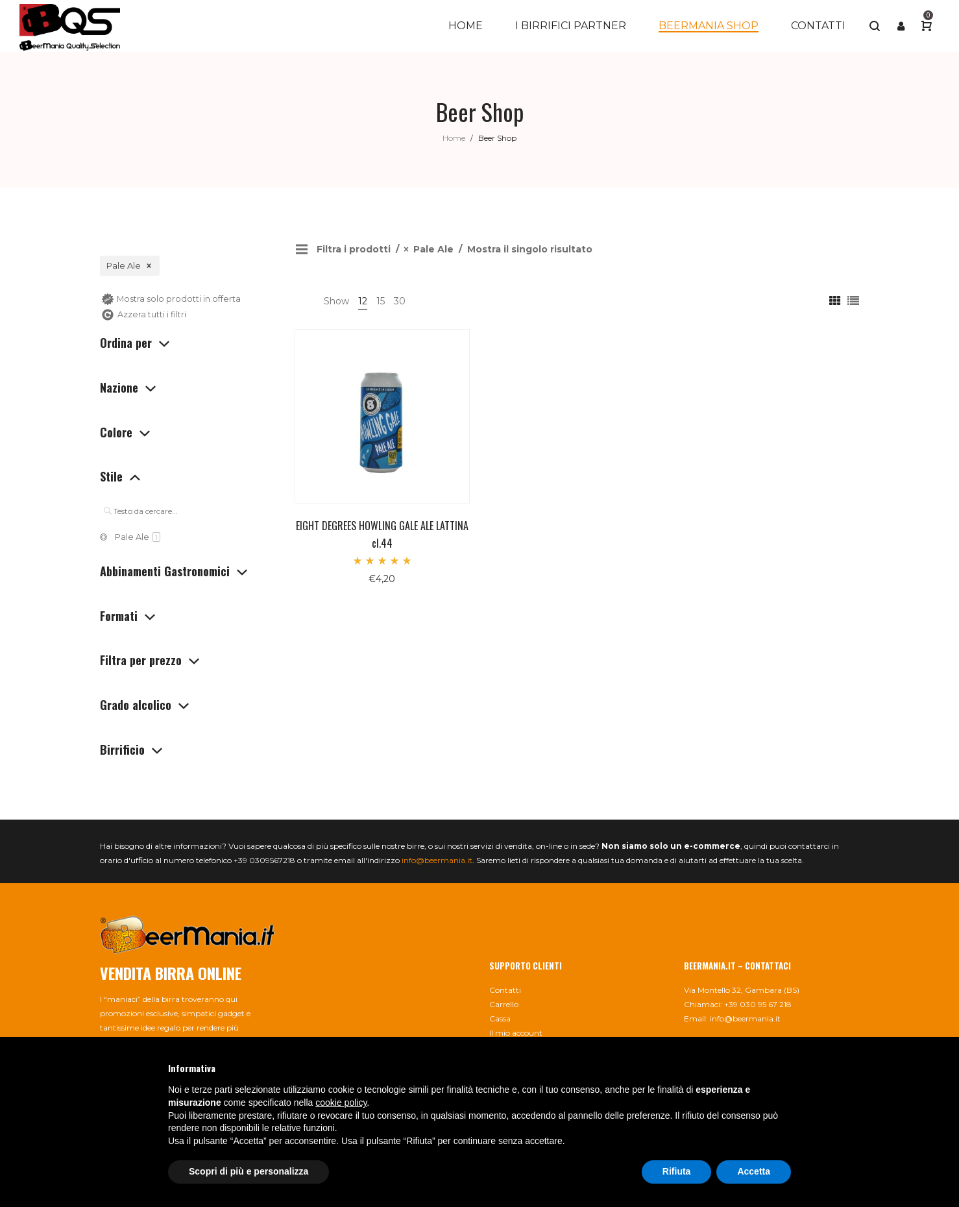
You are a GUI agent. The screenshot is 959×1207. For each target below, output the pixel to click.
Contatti (505, 990)
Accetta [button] (753, 1171)
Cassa (500, 1018)
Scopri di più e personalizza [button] (248, 1171)
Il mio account (515, 1033)
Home (454, 138)
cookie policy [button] (341, 1102)
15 (380, 301)
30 (400, 301)
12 (362, 301)
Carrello (503, 1004)
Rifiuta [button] (676, 1171)
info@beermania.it (437, 860)
